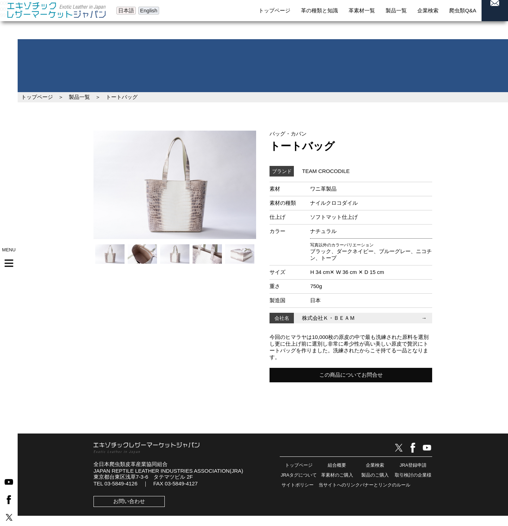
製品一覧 (79, 97)
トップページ (37, 97)
